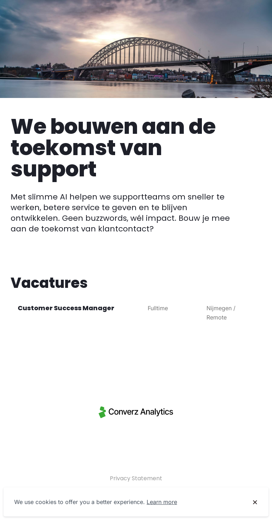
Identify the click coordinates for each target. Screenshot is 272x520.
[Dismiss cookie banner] (255, 502)
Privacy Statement (136, 478)
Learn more (162, 501)
